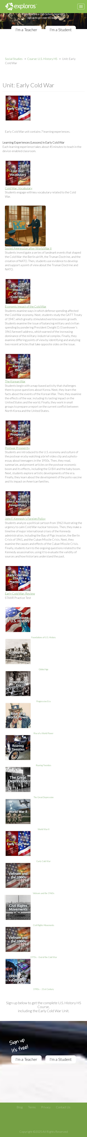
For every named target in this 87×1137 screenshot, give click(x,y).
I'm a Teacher (26, 29)
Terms (32, 1107)
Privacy (46, 1107)
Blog (20, 1107)
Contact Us (63, 1107)
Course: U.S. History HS (42, 59)
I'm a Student (61, 29)
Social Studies (14, 59)
